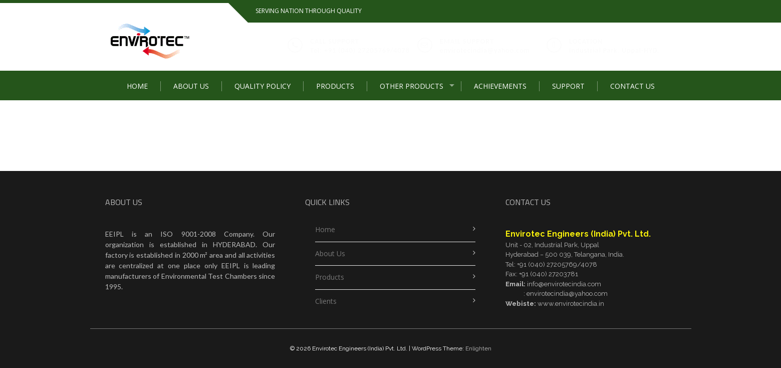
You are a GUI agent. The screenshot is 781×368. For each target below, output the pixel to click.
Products (335, 86)
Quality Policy (262, 86)
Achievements (500, 86)
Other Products (411, 86)
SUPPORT (568, 86)
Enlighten (478, 348)
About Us (191, 86)
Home (137, 86)
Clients (326, 301)
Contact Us (632, 86)
